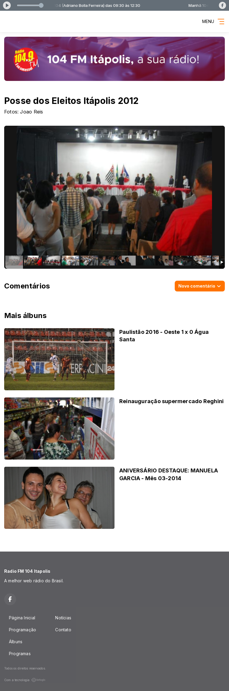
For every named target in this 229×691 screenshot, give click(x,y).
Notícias (63, 617)
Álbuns (15, 641)
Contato (63, 629)
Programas (20, 653)
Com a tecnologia (25, 680)
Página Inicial (22, 617)
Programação (22, 629)
